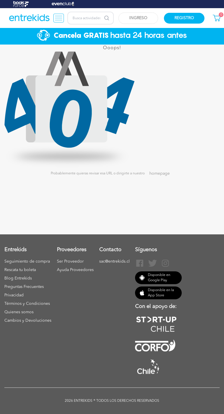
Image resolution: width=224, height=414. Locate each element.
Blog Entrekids (18, 278)
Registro (184, 18)
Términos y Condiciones (27, 304)
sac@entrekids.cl (114, 261)
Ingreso (138, 18)
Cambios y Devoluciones (27, 321)
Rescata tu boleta (20, 270)
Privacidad (14, 295)
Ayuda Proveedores (75, 270)
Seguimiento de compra (27, 261)
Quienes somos (19, 312)
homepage (159, 173)
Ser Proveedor (70, 261)
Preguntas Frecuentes (24, 287)
